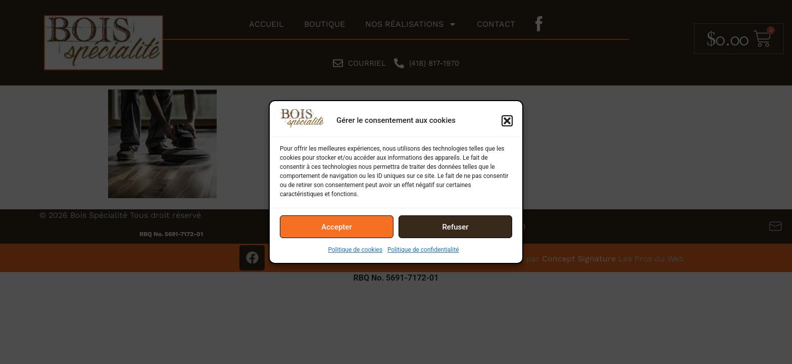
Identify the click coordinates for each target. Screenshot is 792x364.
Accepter (336, 227)
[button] (507, 121)
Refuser (455, 227)
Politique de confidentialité (423, 249)
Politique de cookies (355, 249)
